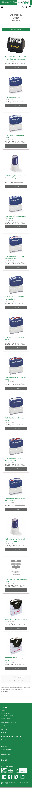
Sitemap (3, 732)
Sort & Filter (16, 29)
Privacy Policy (5, 754)
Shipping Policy (6, 749)
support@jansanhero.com (8, 722)
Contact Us (4, 710)
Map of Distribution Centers (9, 740)
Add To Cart (16, 67)
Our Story (4, 729)
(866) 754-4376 (5, 718)
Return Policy (5, 752)
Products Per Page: (12, 677)
